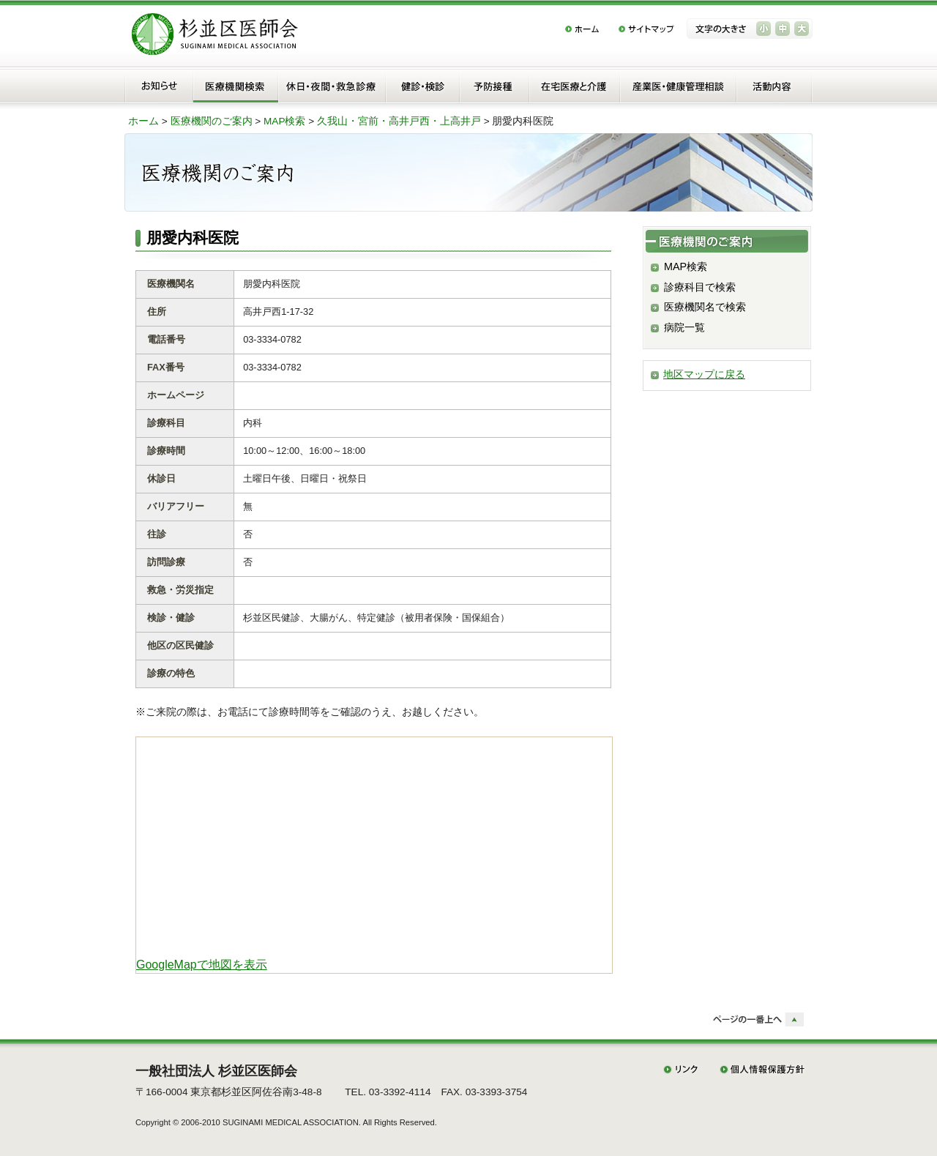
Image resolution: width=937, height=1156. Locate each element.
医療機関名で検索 (705, 307)
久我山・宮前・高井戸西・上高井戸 (399, 121)
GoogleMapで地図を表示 (201, 964)
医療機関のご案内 (212, 121)
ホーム (143, 121)
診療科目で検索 (700, 287)
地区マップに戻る (704, 374)
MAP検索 (284, 121)
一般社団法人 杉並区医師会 (216, 1071)
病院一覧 (684, 327)
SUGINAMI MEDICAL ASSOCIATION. (292, 1122)
